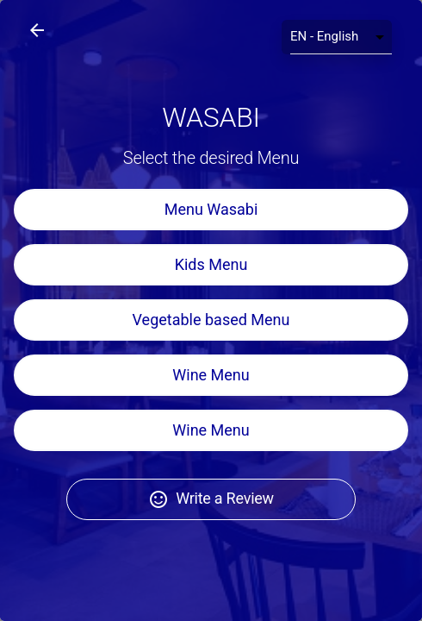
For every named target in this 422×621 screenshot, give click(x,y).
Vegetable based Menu (211, 319)
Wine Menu (210, 375)
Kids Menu (211, 264)
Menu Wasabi (211, 209)
